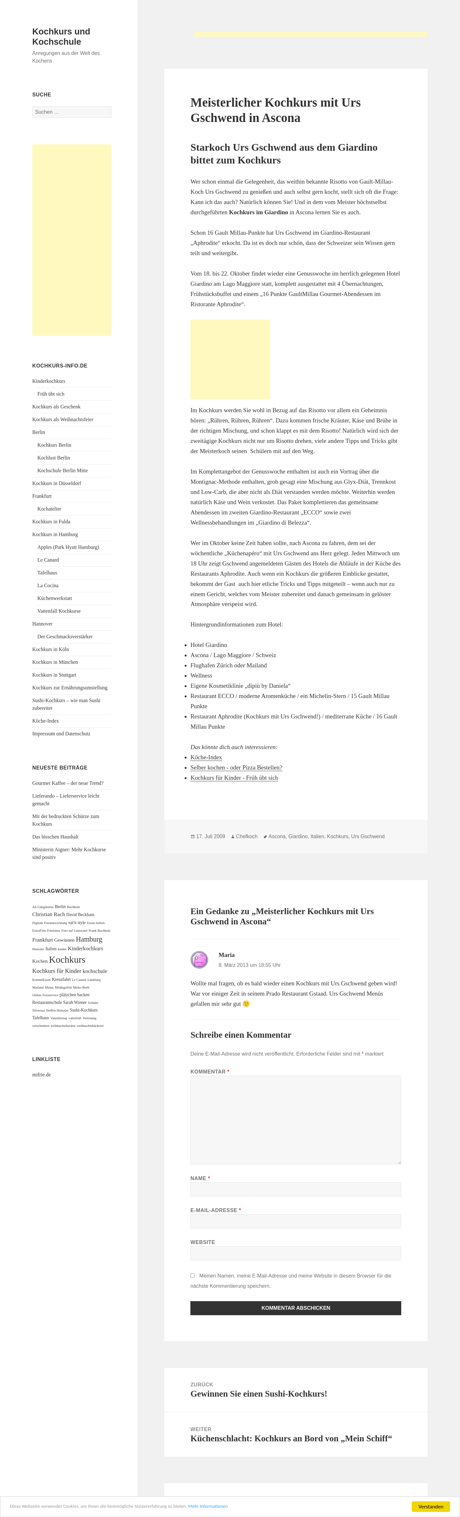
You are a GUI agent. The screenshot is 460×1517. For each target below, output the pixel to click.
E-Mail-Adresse (215, 1210)
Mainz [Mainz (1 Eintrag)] (49, 987)
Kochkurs (338, 836)
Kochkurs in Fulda (51, 521)
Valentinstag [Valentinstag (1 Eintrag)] (58, 1018)
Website (202, 1242)
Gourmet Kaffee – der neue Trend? (67, 783)
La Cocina (47, 585)
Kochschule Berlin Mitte (62, 470)
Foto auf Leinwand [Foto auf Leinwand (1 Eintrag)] (74, 930)
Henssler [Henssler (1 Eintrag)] (38, 949)
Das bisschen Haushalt (55, 836)
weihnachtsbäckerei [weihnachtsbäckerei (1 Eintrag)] (90, 1026)
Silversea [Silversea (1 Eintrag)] (38, 1010)
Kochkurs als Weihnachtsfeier (62, 419)
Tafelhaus (47, 572)
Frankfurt (41, 496)
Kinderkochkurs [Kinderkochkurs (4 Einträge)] (85, 948)
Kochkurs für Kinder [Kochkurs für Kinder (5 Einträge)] (56, 971)
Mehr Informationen (234, 1507)
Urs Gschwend (368, 836)
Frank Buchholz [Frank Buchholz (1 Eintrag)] (99, 930)
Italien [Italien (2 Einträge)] (51, 948)
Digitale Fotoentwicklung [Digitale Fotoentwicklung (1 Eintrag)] (49, 923)
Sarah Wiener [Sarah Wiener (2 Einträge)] (75, 1002)
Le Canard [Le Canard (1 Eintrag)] (79, 980)
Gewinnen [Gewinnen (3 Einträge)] (64, 940)
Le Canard (48, 560)
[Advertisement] (311, 36)
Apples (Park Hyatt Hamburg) (68, 547)
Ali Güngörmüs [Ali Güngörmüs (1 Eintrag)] (43, 907)
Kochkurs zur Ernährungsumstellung (70, 687)
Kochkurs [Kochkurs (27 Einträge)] (67, 959)
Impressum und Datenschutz (61, 733)
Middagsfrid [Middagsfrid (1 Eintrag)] (63, 987)
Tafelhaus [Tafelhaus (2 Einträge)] (40, 1017)
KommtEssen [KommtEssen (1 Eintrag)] (41, 980)
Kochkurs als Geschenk (56, 406)
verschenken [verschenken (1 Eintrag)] (40, 1026)
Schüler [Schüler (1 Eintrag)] (93, 1003)
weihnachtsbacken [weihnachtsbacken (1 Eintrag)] (62, 1026)
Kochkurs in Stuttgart (54, 675)
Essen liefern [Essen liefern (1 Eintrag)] (95, 923)
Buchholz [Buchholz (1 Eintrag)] (73, 907)
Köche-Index (45, 721)
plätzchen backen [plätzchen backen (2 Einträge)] (74, 994)
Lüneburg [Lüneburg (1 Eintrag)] (94, 980)
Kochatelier (49, 509)
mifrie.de (41, 1074)
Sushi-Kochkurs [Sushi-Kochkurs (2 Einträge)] (84, 1010)
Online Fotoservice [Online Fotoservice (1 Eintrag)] (45, 995)
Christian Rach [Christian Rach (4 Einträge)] (48, 914)
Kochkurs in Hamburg (55, 534)
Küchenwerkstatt (54, 598)
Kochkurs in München (55, 662)
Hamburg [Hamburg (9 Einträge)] (89, 939)
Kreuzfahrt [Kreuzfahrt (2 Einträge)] (61, 979)
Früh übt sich (50, 394)
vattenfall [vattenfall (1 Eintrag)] (74, 1018)
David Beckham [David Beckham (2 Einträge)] (80, 914)
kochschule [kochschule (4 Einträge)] (95, 971)
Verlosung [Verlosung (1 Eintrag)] (89, 1018)
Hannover (42, 623)
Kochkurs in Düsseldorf (56, 483)
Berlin (38, 432)
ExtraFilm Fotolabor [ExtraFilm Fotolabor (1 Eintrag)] (46, 930)
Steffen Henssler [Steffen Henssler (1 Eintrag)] (57, 1010)
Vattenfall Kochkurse (59, 611)
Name (200, 1178)
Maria (226, 955)
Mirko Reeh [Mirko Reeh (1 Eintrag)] (81, 987)
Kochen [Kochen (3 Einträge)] (40, 961)
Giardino (298, 836)
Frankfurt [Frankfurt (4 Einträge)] (42, 940)
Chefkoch (247, 836)
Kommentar (209, 1071)
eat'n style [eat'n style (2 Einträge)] (77, 922)
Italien (317, 836)
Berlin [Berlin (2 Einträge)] (60, 906)
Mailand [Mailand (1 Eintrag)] (38, 987)
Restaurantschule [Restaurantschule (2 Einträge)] (47, 1002)
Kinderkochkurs (48, 381)
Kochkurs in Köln (50, 649)
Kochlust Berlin (53, 457)
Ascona (277, 836)
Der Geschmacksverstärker (65, 636)
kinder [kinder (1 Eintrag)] (62, 949)
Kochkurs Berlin (54, 445)
